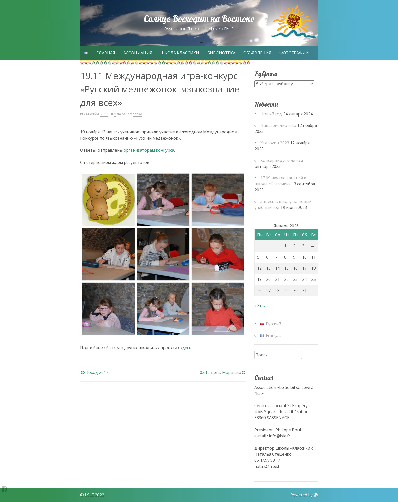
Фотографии (294, 53)
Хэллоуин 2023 (274, 143)
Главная (105, 53)
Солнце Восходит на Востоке (199, 18)
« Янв (259, 305)
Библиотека (221, 53)
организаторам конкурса (149, 150)
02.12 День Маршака (220, 372)
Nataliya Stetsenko (128, 114)
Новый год (271, 114)
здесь (185, 348)
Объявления (257, 53)
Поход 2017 (96, 372)
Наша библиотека (278, 125)
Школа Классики (179, 53)
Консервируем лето (280, 160)
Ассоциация (137, 53)
